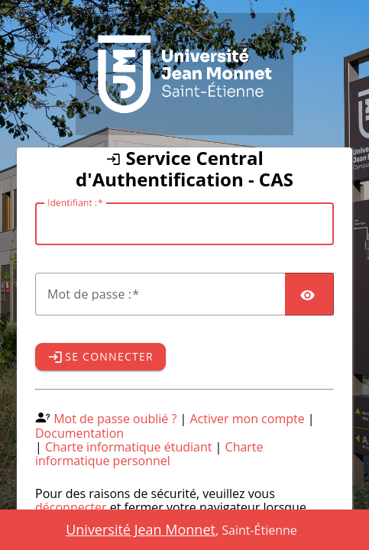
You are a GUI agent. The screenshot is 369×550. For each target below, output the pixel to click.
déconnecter (71, 507)
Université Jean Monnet (140, 529)
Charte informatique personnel (149, 453)
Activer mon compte (247, 418)
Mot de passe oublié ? (114, 418)
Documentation (79, 433)
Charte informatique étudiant (128, 446)
